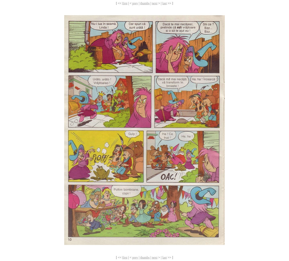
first (124, 3)
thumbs (145, 3)
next (155, 3)
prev (135, 3)
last (164, 3)
